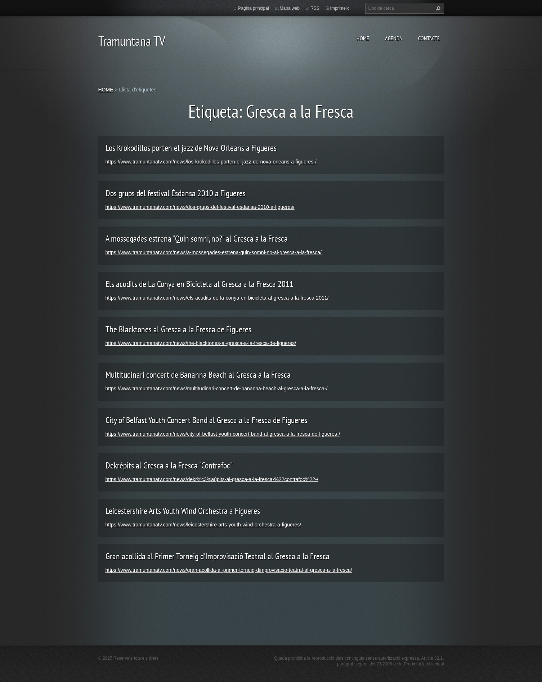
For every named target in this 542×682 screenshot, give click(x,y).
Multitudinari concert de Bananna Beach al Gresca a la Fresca (198, 374)
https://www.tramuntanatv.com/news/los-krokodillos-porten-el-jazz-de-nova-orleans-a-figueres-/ (211, 162)
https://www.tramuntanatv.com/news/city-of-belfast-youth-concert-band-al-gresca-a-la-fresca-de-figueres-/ (223, 434)
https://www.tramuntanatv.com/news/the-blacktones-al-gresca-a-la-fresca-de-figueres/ (201, 343)
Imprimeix (339, 8)
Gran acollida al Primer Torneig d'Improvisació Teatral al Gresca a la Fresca (218, 556)
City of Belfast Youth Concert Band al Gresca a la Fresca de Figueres (206, 420)
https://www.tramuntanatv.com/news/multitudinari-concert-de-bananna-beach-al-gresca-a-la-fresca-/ (217, 388)
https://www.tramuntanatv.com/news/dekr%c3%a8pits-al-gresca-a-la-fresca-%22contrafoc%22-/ (212, 479)
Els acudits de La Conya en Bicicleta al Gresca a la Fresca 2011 (200, 284)
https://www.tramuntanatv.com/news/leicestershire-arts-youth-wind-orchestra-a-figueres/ (203, 525)
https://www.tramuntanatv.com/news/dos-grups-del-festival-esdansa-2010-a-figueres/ (200, 207)
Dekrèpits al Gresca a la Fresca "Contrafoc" (169, 465)
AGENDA (393, 38)
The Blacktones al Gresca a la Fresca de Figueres (178, 329)
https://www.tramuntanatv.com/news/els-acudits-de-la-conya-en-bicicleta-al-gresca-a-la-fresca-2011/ (217, 298)
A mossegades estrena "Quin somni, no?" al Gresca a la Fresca (197, 238)
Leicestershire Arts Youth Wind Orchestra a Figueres (183, 510)
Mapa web (290, 8)
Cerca (437, 8)
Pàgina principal (253, 8)
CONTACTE (429, 38)
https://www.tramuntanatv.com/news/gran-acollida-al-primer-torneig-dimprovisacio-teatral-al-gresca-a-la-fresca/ (229, 570)
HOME (363, 38)
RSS (314, 8)
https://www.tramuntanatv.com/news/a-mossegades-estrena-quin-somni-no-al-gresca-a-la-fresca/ (214, 252)
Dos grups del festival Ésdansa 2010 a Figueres (176, 193)
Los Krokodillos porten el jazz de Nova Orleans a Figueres (191, 147)
